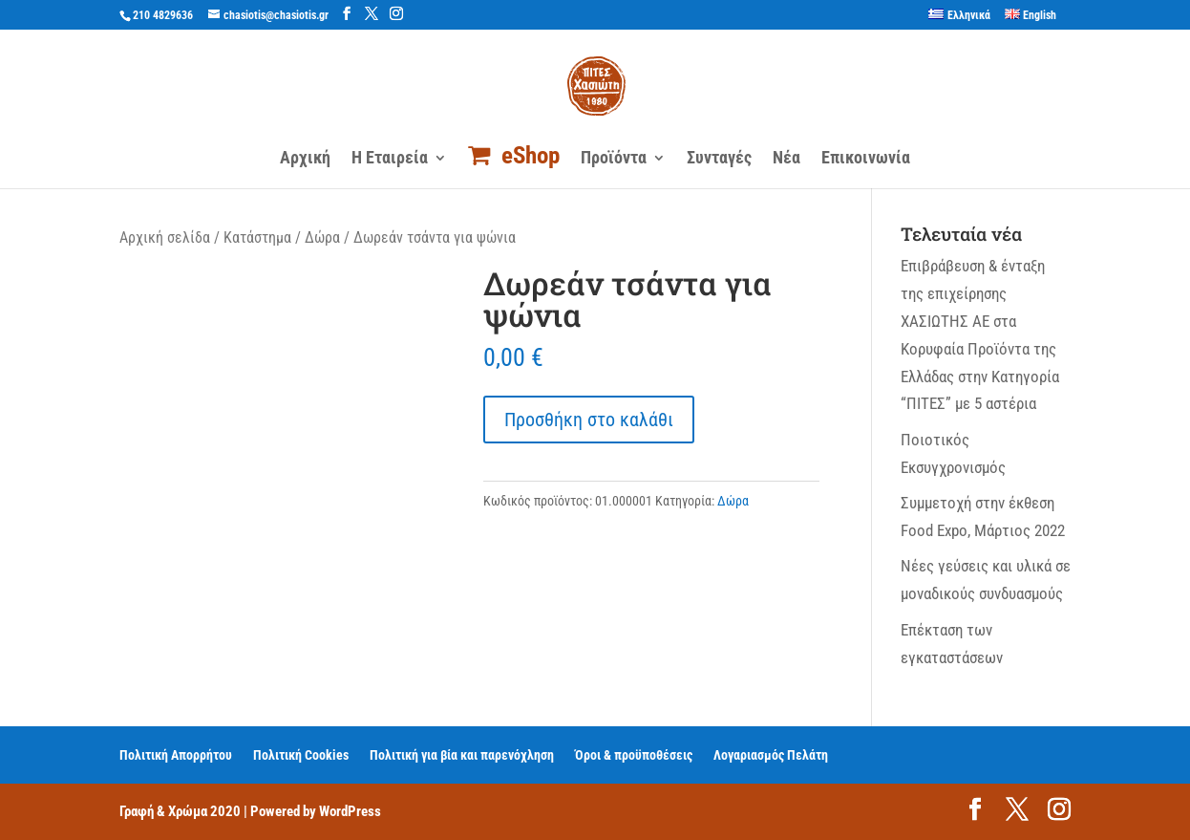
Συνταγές (719, 159)
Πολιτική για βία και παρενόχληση (462, 755)
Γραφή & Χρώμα (163, 811)
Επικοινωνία (865, 159)
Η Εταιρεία (389, 159)
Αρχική (305, 159)
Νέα (786, 159)
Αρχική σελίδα (164, 237)
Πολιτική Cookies (301, 755)
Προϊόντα (614, 159)
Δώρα (322, 237)
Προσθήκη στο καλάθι (588, 419)
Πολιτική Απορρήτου (175, 755)
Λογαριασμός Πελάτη (770, 755)
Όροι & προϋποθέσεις (633, 755)
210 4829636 (163, 15)
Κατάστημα (257, 237)
